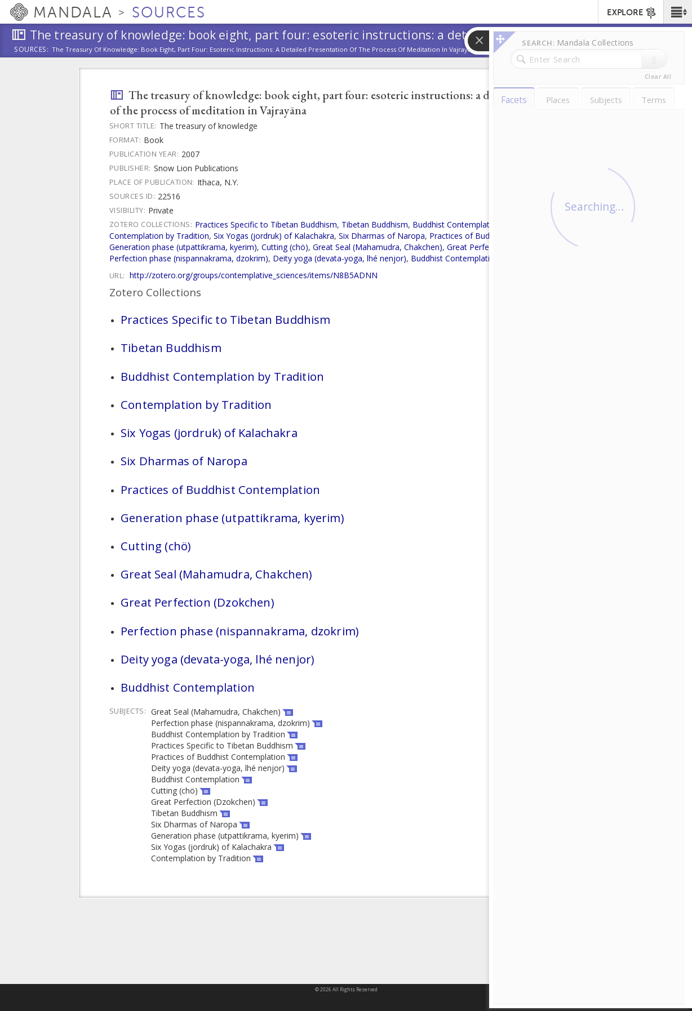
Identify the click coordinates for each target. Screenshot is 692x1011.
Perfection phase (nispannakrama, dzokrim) (188, 258)
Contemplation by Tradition (159, 235)
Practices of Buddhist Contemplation (220, 489)
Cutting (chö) (284, 247)
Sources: (31, 50)
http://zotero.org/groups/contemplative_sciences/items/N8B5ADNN (254, 275)
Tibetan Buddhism (374, 224)
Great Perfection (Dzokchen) (197, 602)
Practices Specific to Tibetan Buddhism (266, 224)
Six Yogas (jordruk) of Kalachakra (274, 235)
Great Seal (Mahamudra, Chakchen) (377, 247)
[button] (677, 12)
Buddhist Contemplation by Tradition (479, 224)
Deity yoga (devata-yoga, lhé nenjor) (339, 258)
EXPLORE (632, 13)
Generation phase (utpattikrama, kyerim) (183, 247)
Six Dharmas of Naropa (382, 235)
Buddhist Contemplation (455, 258)
